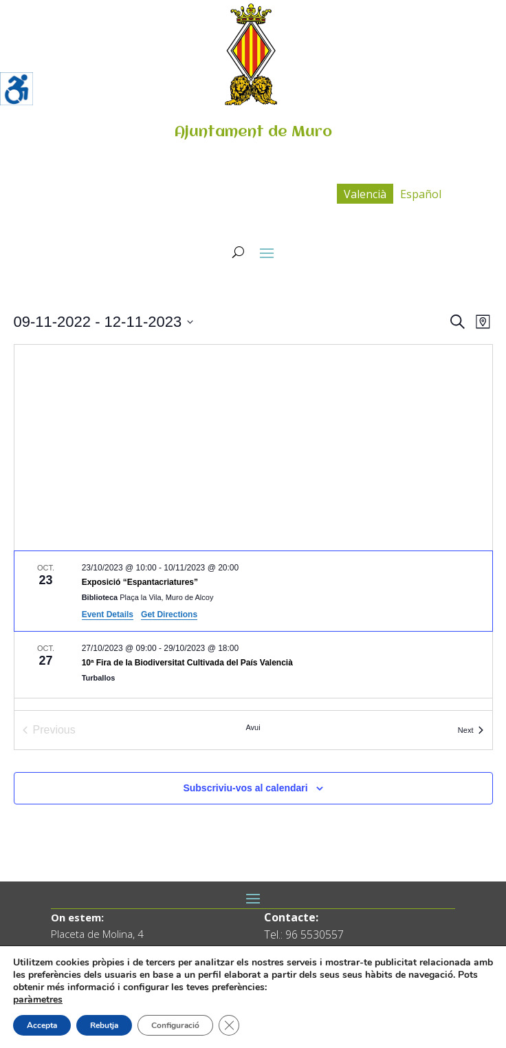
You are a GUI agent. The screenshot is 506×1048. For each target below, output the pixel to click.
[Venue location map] (253, 447)
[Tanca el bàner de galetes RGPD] (229, 1025)
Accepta (42, 1025)
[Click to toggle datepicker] (104, 321)
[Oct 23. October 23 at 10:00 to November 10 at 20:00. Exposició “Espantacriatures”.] (253, 591)
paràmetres (38, 1000)
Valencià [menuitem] (365, 194)
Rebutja (104, 1025)
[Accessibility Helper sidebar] (16, 88)
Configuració (175, 1025)
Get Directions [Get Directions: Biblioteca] (169, 614)
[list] (253, 630)
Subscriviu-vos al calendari (245, 787)
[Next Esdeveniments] (471, 730)
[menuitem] (365, 194)
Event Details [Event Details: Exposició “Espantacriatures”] (107, 614)
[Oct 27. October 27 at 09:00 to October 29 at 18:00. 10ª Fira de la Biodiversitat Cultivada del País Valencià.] (253, 664)
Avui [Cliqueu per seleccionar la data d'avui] (252, 727)
